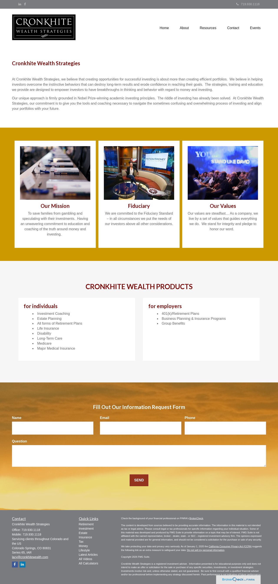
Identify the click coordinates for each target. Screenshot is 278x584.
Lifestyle (84, 550)
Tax (81, 541)
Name (17, 418)
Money (83, 546)
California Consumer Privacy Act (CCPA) (230, 546)
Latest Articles (88, 554)
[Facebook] (25, 4)
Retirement (86, 524)
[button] (184, 28)
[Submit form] (139, 480)
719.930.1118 (248, 4)
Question (19, 441)
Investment (86, 528)
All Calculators (88, 563)
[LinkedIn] (19, 4)
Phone (190, 418)
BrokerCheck (196, 518)
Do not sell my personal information (205, 550)
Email (104, 418)
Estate (83, 533)
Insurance (85, 537)
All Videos (85, 559)
